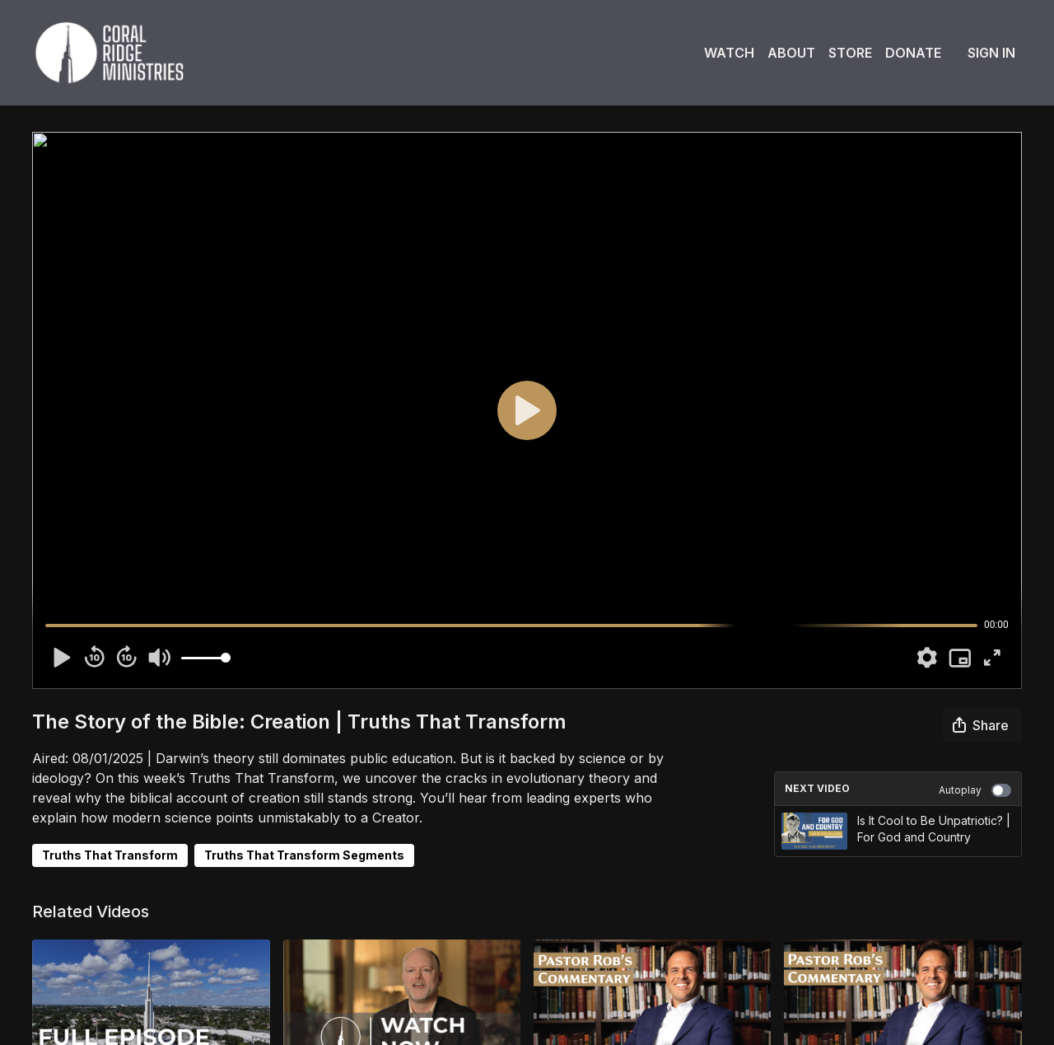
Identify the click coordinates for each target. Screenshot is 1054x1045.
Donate (913, 53)
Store (850, 53)
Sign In (991, 53)
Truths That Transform (110, 855)
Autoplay (975, 790)
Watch (729, 53)
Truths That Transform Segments (304, 855)
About (791, 53)
